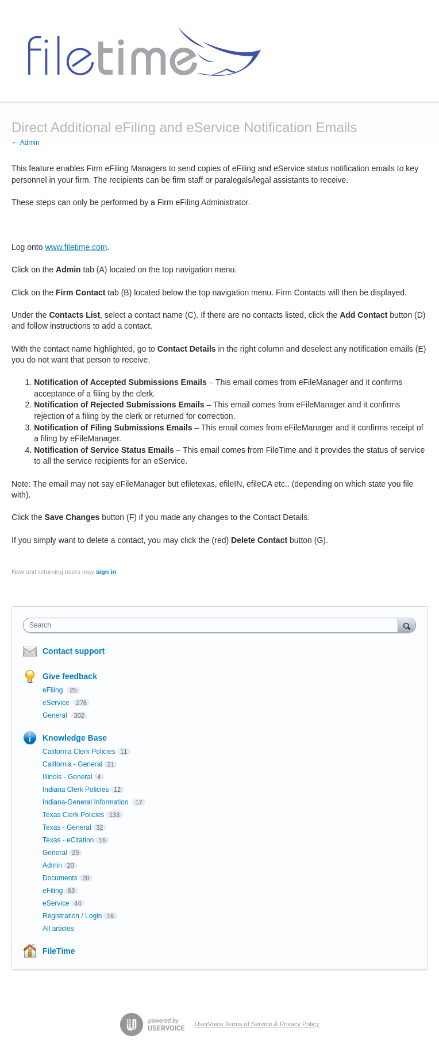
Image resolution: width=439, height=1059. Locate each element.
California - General (72, 764)
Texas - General (67, 827)
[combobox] (213, 625)
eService (57, 703)
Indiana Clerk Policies (76, 789)
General (56, 715)
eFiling (54, 690)
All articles (58, 929)
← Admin (25, 142)
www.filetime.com (76, 247)
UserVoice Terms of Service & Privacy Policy (257, 1024)
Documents (60, 878)
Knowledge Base (75, 737)
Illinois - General (68, 777)
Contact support (74, 651)
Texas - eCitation (68, 840)
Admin (52, 865)
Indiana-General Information (86, 802)
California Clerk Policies (79, 752)
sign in (106, 571)
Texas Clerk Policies (73, 815)
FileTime (59, 951)
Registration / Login (72, 916)
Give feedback (70, 676)
